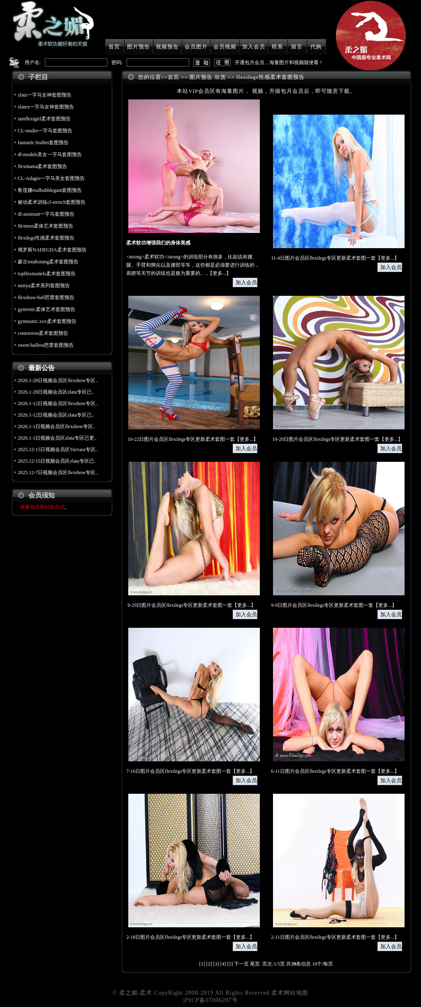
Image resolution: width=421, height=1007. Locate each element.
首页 (114, 47)
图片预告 (138, 47)
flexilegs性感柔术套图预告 (46, 238)
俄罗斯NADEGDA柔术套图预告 (52, 250)
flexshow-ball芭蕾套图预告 (46, 297)
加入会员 (253, 47)
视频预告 (167, 47)
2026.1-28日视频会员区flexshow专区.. (58, 380)
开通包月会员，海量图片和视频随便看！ (279, 62)
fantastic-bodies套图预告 (43, 142)
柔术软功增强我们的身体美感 (158, 243)
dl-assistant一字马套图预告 (46, 214)
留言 (297, 47)
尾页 (255, 964)
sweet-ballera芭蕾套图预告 (46, 345)
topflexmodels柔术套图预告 (47, 274)
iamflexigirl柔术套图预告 (44, 119)
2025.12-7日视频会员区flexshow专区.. (58, 472)
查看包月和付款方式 (42, 507)
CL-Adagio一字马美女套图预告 (51, 178)
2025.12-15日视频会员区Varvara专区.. (57, 449)
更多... (219, 273)
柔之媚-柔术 (136, 993)
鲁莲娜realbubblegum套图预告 (50, 190)
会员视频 (224, 47)
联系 (277, 47)
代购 (316, 47)
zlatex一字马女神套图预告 (46, 107)
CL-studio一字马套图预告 (45, 131)
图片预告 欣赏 (208, 77)
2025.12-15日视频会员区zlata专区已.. (57, 461)
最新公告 (41, 367)
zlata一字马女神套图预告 (45, 95)
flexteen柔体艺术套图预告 (45, 226)
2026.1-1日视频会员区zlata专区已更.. (57, 438)
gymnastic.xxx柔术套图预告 (47, 321)
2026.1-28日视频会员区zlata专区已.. (56, 392)
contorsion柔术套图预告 (43, 333)
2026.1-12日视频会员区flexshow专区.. (58, 403)
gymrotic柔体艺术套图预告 (46, 309)
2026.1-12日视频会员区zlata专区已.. (56, 415)
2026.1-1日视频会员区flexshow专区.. (56, 426)
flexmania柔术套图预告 (42, 166)
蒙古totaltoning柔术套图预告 (48, 262)
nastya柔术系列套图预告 (44, 285)
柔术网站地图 (289, 993)
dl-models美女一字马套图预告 (50, 154)
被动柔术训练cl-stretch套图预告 (52, 202)
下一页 (241, 964)
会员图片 (196, 47)
